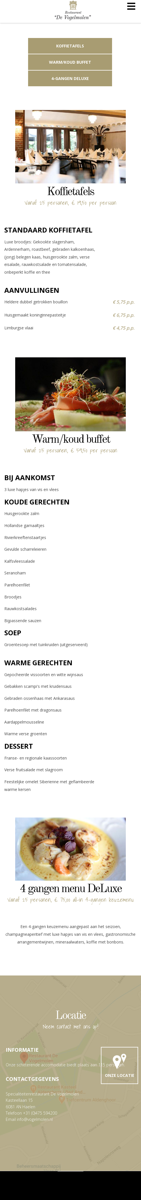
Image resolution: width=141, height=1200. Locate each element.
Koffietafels (70, 46)
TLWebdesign (84, 1182)
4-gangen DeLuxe (70, 78)
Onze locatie (119, 1064)
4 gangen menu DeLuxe (71, 889)
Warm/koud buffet (70, 62)
